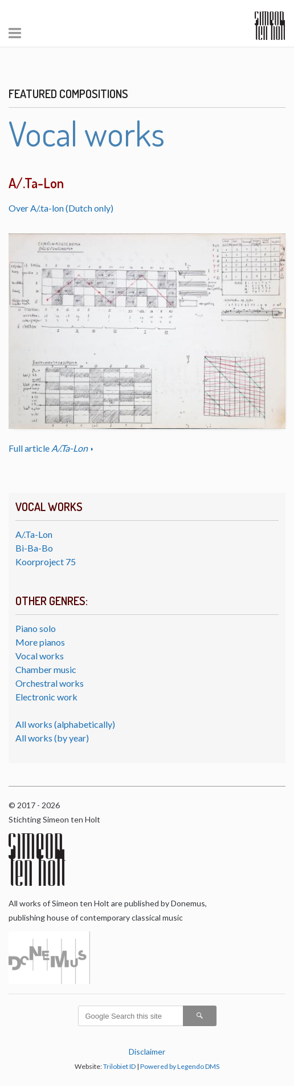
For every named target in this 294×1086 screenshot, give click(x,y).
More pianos (40, 642)
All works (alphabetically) (65, 724)
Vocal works (39, 655)
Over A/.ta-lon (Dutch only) (61, 207)
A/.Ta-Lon (33, 534)
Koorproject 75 (45, 561)
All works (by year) (52, 737)
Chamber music (45, 669)
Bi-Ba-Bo (34, 547)
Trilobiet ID (119, 1066)
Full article (49, 448)
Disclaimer (147, 1051)
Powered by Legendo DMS (179, 1066)
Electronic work (46, 696)
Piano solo (35, 628)
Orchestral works (49, 683)
